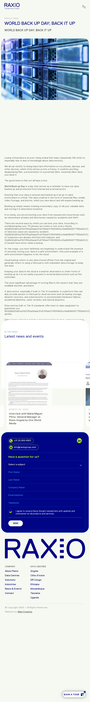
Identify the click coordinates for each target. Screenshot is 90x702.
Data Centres (12, 575)
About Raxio (11, 571)
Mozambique (37, 588)
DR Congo (35, 580)
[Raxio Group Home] (12, 6)
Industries (10, 584)
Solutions (10, 580)
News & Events (13, 588)
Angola (34, 571)
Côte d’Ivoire (37, 575)
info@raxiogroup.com (22, 447)
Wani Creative (25, 611)
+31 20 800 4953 (20, 440)
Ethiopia (34, 584)
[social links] (79, 440)
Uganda (34, 597)
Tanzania (35, 593)
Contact (9, 593)
